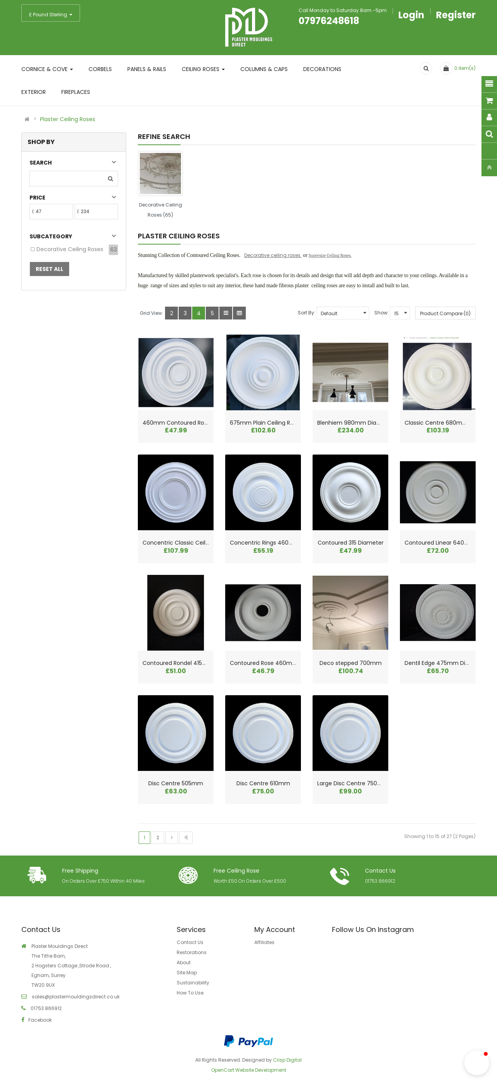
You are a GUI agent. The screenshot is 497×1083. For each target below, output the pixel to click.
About (184, 962)
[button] (476, 1062)
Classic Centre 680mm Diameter (450, 423)
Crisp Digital (287, 1060)
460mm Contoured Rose (176, 423)
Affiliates (264, 942)
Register (456, 15)
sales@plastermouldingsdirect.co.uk (75, 996)
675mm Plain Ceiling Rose (265, 423)
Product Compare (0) (445, 313)
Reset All (49, 269)
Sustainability (193, 982)
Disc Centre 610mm (263, 783)
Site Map (187, 972)
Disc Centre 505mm (175, 783)
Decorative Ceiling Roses (69, 249)
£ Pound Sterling (50, 14)
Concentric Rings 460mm (265, 543)
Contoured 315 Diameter (351, 543)
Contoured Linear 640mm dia (445, 543)
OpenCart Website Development (248, 1070)
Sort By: (306, 312)
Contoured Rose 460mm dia (269, 663)
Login (411, 15)
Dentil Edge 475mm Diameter (445, 663)
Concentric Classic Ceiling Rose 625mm (196, 543)
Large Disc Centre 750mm (353, 783)
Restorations (192, 952)
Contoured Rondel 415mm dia (182, 663)
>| (186, 837)
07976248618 (329, 21)
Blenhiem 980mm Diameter (355, 423)
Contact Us (190, 942)
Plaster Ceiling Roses (67, 119)
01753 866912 (380, 881)
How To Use (190, 992)
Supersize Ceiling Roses (330, 255)
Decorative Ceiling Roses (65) (160, 209)
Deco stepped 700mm (351, 663)
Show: (381, 312)
